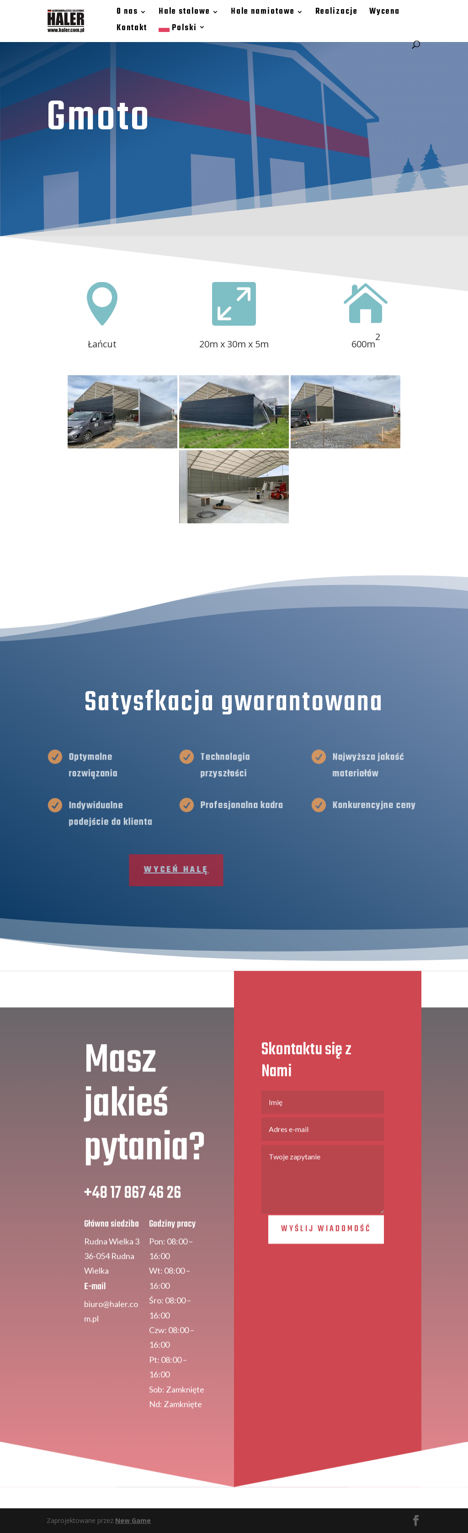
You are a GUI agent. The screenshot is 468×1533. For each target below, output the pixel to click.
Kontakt (131, 29)
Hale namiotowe (262, 13)
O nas (127, 13)
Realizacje (336, 13)
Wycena (384, 13)
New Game (133, 1520)
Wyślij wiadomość (326, 1260)
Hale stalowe (184, 13)
